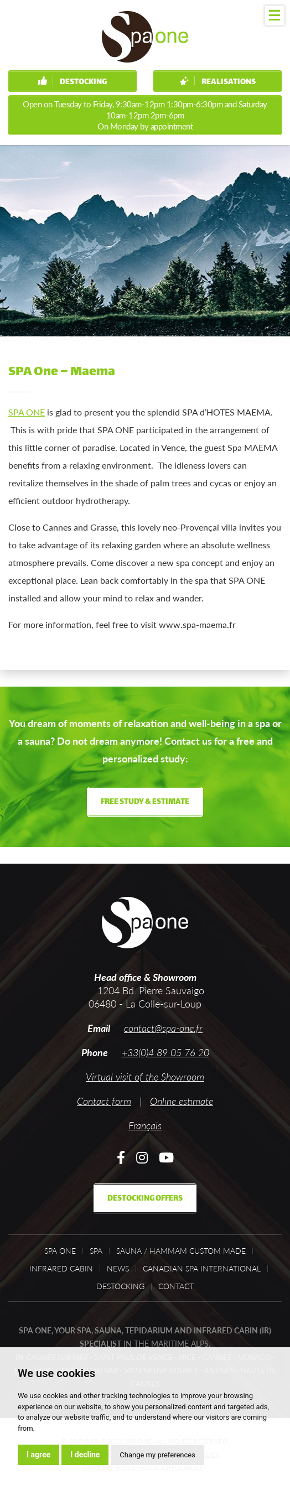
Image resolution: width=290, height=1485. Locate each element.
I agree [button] (38, 1454)
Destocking (72, 82)
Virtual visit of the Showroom (145, 1077)
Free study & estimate (145, 802)
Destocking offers (145, 1199)
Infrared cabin (61, 1268)
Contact (176, 1286)
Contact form (104, 1101)
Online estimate (181, 1101)
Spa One (60, 1251)
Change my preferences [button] (157, 1455)
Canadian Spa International (202, 1268)
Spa (96, 1251)
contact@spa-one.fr (163, 1028)
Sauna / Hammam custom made (181, 1251)
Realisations (218, 82)
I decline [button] (85, 1454)
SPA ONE (26, 412)
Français (145, 1125)
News (118, 1268)
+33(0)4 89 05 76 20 (165, 1052)
